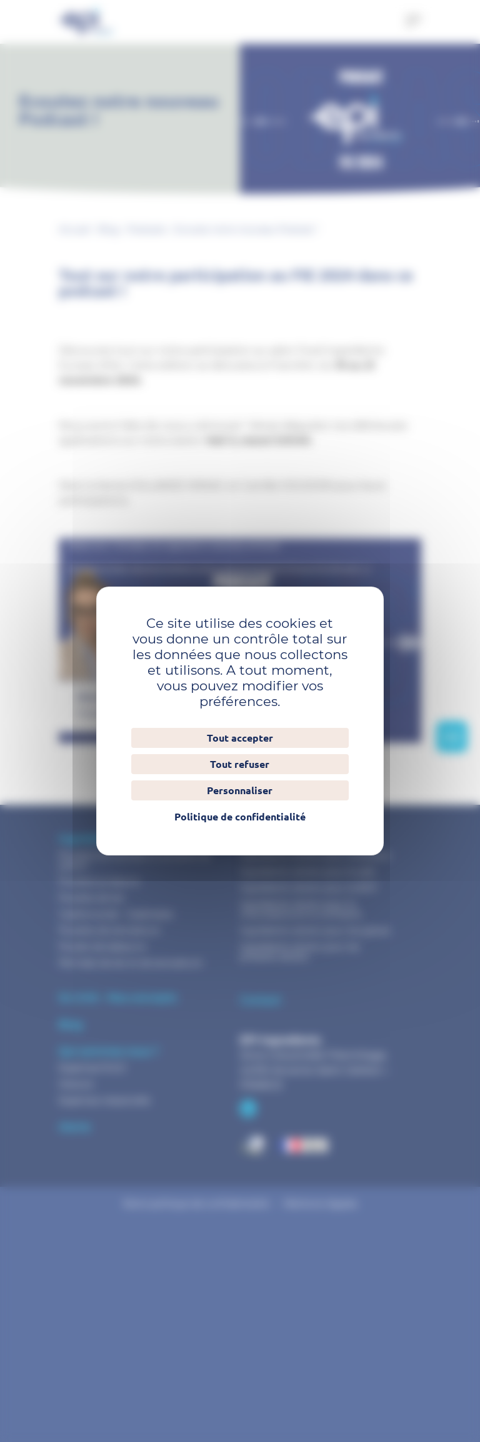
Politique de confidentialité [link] (240, 816)
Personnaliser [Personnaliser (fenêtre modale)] (239, 790)
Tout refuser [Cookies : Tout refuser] (239, 764)
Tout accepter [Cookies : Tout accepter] (240, 738)
